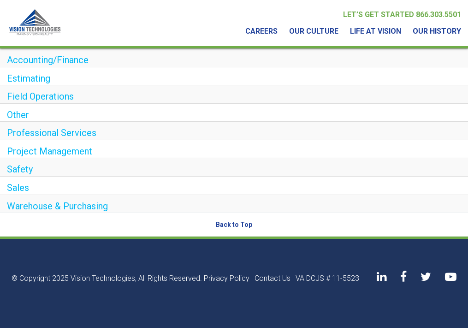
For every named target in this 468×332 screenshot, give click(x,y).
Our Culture (313, 31)
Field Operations (40, 96)
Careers (261, 31)
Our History (437, 31)
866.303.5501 (438, 14)
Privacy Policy (226, 278)
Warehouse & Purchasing (57, 206)
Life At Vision (375, 31)
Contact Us (272, 278)
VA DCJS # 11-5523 (327, 278)
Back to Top (234, 224)
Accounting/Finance (48, 59)
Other (18, 114)
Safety (20, 169)
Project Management (49, 151)
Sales (18, 187)
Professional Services (51, 132)
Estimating (28, 78)
